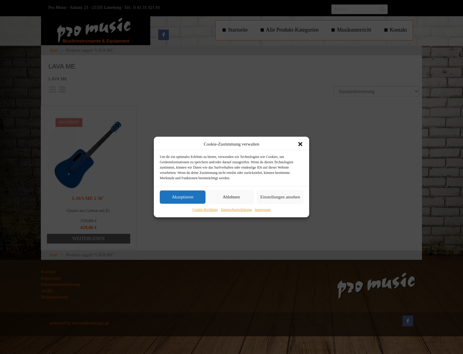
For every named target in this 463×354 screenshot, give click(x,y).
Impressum (262, 210)
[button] (300, 144)
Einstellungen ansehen (280, 197)
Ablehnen (231, 197)
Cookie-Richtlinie (205, 210)
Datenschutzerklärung (236, 210)
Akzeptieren (182, 197)
